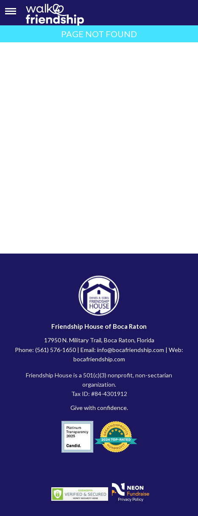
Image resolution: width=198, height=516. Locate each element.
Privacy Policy (130, 499)
